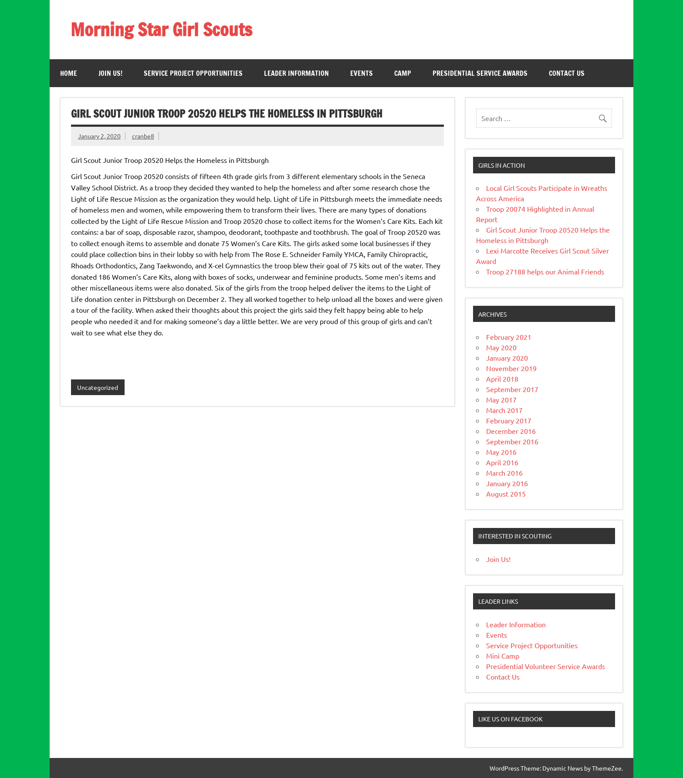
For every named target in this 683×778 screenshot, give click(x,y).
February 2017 (508, 420)
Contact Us (567, 73)
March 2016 (504, 472)
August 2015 (506, 493)
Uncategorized (97, 387)
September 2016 (512, 441)
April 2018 (502, 378)
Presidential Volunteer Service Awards (545, 666)
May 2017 (501, 399)
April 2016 (502, 462)
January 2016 (507, 483)
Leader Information (296, 73)
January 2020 (507, 357)
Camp (402, 73)
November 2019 (511, 368)
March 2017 (504, 410)
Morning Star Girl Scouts (161, 29)
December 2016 (511, 430)
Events (361, 73)
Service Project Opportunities (193, 73)
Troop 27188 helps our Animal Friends (545, 271)
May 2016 (501, 451)
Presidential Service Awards (480, 73)
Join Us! (110, 73)
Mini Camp (502, 655)
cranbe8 (143, 136)
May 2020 (501, 347)
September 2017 (512, 389)
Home (68, 73)
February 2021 (508, 336)
